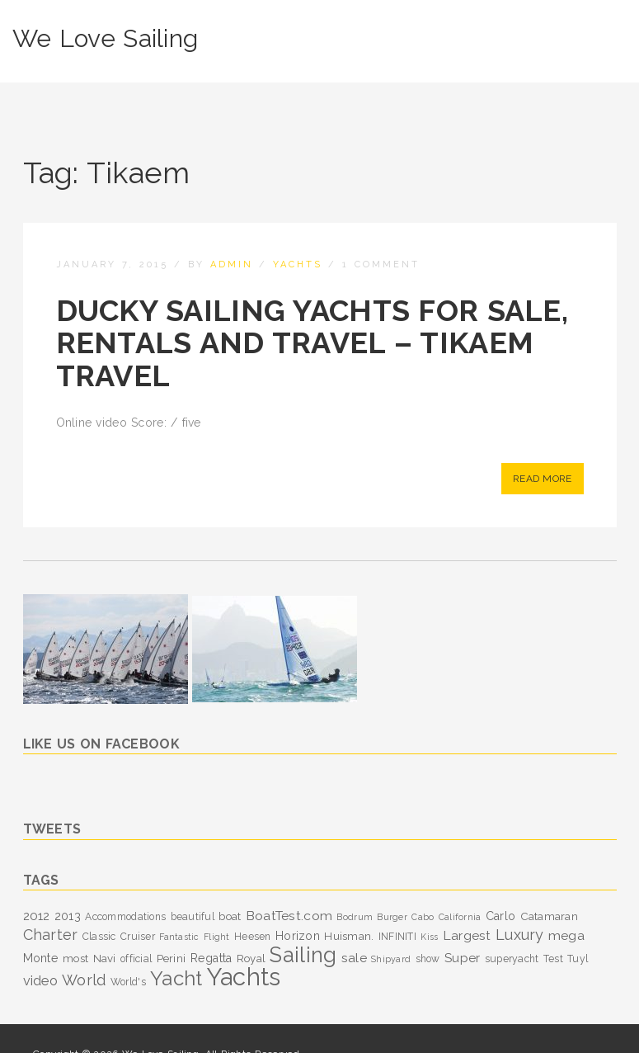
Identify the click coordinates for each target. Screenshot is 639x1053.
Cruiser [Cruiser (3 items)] (137, 936)
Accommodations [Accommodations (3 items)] (125, 917)
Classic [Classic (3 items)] (99, 936)
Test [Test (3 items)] (553, 959)
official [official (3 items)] (136, 959)
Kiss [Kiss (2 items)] (429, 937)
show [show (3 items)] (428, 959)
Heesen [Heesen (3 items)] (252, 936)
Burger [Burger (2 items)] (392, 917)
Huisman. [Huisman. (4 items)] (349, 935)
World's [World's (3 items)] (128, 982)
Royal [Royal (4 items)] (251, 958)
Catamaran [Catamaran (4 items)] (549, 916)
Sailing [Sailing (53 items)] (303, 954)
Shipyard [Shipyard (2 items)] (391, 959)
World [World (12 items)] (84, 980)
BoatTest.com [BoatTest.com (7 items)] (289, 915)
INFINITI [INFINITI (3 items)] (397, 936)
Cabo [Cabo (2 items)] (422, 917)
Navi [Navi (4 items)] (104, 958)
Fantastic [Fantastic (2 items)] (179, 937)
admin (231, 264)
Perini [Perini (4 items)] (171, 958)
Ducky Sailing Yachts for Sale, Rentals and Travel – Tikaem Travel (312, 343)
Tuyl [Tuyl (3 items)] (577, 959)
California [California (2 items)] (460, 917)
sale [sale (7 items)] (354, 958)
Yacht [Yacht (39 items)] (176, 978)
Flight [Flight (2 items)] (217, 937)
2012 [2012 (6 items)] (36, 916)
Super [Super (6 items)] (462, 958)
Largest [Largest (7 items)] (467, 935)
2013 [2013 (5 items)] (67, 916)
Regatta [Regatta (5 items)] (211, 958)
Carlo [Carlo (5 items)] (500, 916)
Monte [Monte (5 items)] (41, 958)
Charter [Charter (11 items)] (50, 934)
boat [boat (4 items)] (229, 916)
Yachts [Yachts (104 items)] (244, 976)
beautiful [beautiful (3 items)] (193, 917)
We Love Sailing (105, 38)
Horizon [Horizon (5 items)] (297, 935)
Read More (542, 478)
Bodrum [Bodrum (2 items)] (354, 917)
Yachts (297, 264)
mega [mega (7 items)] (566, 935)
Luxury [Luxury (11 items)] (520, 934)
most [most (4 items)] (75, 958)
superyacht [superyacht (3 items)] (512, 959)
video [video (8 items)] (40, 981)
